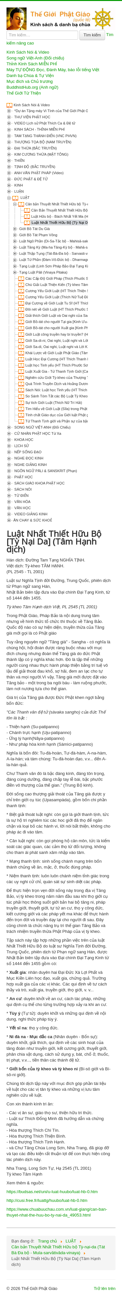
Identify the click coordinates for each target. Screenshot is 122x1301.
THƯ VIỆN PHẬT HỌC (31, 117)
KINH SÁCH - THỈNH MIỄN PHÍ (39, 129)
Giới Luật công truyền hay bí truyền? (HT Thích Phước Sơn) (73, 334)
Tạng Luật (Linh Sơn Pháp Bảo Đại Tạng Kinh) (56, 266)
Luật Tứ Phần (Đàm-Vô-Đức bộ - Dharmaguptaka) (59, 260)
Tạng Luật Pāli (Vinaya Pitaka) (43, 272)
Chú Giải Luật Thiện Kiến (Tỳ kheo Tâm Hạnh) (62, 285)
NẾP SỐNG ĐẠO (27, 452)
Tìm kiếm (92, 34)
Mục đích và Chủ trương (30, 81)
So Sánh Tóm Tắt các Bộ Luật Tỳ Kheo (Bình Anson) (67, 396)
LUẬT (25, 198)
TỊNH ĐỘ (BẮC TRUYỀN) (34, 167)
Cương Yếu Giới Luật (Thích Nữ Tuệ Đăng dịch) (63, 297)
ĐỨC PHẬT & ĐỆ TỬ (30, 179)
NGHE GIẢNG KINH (30, 465)
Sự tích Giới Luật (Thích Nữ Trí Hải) (53, 403)
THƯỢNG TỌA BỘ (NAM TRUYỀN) (42, 142)
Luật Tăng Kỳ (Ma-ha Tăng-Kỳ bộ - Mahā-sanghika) (60, 247)
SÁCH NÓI (22, 489)
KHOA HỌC (23, 440)
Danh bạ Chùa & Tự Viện (30, 75)
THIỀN (19, 160)
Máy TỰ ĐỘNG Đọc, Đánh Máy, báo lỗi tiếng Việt (53, 69)
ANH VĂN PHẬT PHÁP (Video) (38, 173)
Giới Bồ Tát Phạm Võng (38, 235)
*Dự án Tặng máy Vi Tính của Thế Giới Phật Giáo (53, 111)
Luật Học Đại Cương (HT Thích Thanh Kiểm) (61, 359)
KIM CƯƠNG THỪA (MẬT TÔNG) (40, 154)
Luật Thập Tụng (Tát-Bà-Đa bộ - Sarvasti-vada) (57, 253)
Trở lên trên (104, 1288)
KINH (18, 185)
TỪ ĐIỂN (21, 495)
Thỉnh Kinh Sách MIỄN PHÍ (32, 63)
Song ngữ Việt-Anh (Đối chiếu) (35, 58)
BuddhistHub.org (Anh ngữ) (32, 87)
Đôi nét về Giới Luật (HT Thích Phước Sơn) (59, 309)
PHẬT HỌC (23, 477)
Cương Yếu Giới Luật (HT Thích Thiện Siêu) (60, 291)
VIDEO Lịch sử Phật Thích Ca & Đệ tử (44, 123)
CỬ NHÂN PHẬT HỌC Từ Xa (37, 433)
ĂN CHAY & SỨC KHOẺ (32, 520)
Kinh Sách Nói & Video (28, 52)
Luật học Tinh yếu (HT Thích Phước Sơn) (58, 365)
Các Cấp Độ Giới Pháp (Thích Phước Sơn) (59, 278)
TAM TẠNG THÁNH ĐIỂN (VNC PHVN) (44, 136)
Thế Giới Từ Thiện (24, 93)
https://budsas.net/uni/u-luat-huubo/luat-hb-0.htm (52, 1191)
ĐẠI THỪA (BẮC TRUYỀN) (35, 148)
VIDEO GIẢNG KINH (30, 514)
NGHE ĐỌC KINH (28, 458)
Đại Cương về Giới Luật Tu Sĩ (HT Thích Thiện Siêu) (66, 303)
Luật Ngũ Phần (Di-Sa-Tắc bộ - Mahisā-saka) (55, 241)
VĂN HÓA (22, 502)
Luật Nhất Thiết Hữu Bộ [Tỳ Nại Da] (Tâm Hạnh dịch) (76, 223)
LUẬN (18, 191)
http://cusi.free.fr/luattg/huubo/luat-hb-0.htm (47, 1200)
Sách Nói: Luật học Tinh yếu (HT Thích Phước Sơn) (66, 390)
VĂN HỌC (22, 508)
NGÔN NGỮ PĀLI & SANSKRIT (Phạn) (45, 471)
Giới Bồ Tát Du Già (34, 229)
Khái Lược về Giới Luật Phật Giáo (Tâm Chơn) (62, 353)
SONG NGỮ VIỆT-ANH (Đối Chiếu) (42, 427)
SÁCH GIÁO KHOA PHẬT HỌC (39, 483)
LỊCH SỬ (21, 446)
